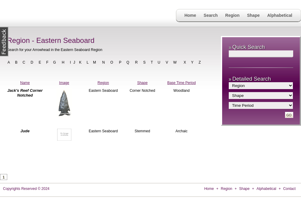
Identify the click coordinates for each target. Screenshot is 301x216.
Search (211, 15)
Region (232, 15)
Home (190, 15)
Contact (289, 189)
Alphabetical (279, 15)
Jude (24, 131)
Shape (253, 15)
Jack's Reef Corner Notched (24, 93)
